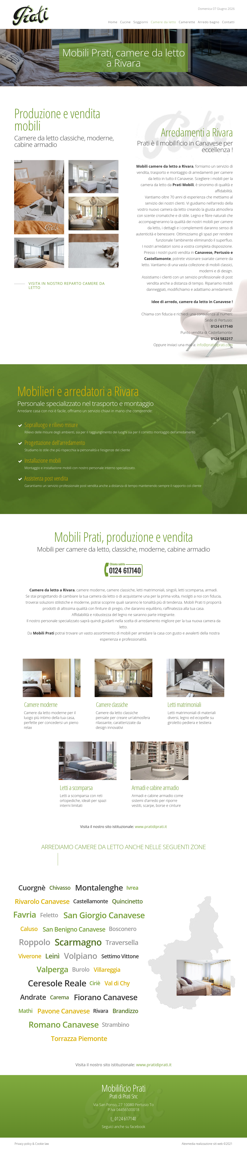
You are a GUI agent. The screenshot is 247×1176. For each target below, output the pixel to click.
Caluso (124, 932)
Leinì (50, 976)
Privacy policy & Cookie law (32, 1170)
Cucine (125, 22)
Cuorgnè (28, 888)
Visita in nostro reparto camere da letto (66, 285)
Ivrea (137, 888)
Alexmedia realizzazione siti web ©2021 (207, 1170)
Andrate (29, 1020)
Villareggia (109, 990)
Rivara (102, 1035)
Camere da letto (163, 22)
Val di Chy (120, 1005)
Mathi (20, 1035)
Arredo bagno (208, 22)
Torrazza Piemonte (79, 1064)
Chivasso (58, 889)
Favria (85, 916)
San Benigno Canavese (62, 947)
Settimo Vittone (123, 976)
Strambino (119, 1049)
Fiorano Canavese (108, 1020)
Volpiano (80, 975)
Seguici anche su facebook (123, 1152)
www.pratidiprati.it (151, 826)
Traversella (126, 961)
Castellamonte (111, 903)
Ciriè (96, 1005)
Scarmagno (78, 961)
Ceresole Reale (55, 1005)
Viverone (25, 976)
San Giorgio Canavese (68, 932)
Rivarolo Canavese (58, 903)
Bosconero (115, 946)
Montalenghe (101, 888)
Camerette (187, 22)
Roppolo (31, 961)
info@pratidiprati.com (215, 344)
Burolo (81, 990)
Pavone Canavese (62, 1035)
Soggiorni (140, 22)
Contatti (228, 22)
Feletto (112, 917)
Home (112, 22)
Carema (57, 1020)
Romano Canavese (62, 1049)
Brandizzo (129, 1035)
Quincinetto (52, 917)
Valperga (50, 990)
